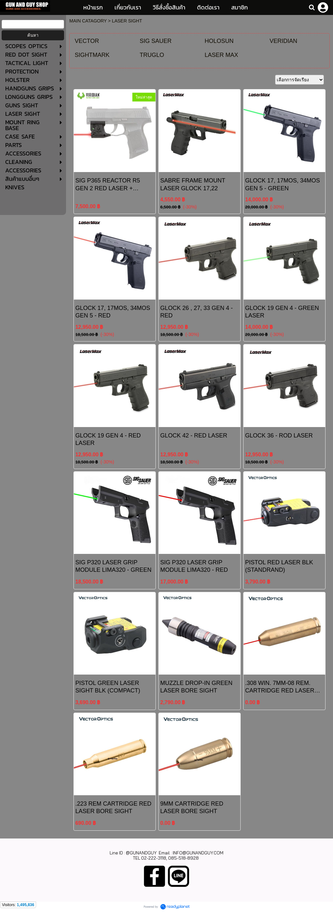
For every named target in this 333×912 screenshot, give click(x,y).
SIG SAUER (156, 41)
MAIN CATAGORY (88, 20)
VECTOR (87, 41)
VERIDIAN (283, 41)
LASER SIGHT (127, 20)
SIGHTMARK (92, 55)
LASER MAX (221, 55)
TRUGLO (152, 55)
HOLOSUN (219, 41)
